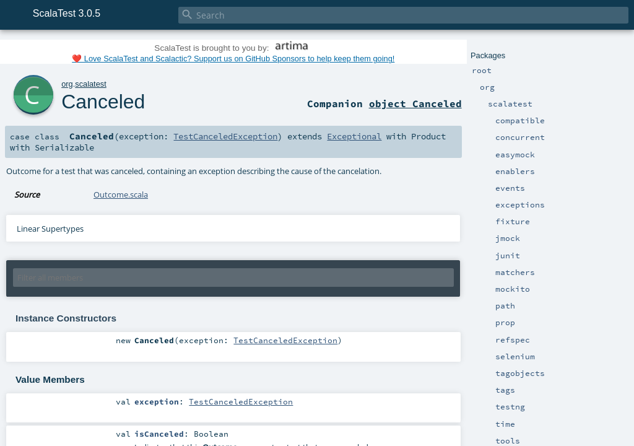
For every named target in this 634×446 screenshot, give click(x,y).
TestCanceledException (225, 136)
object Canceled (415, 103)
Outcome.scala (120, 194)
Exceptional (354, 136)
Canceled (103, 101)
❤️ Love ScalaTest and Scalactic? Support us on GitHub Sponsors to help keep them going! (233, 58)
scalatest (90, 84)
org (67, 84)
